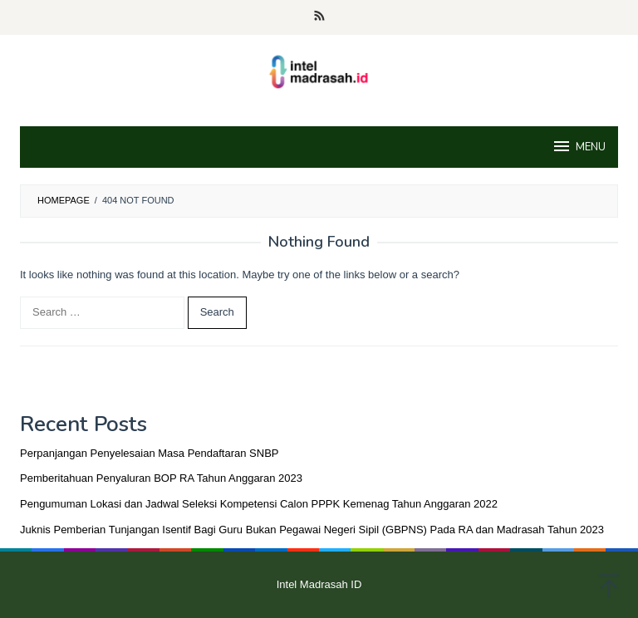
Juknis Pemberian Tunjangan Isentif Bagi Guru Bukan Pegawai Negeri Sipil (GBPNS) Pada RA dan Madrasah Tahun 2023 (312, 529)
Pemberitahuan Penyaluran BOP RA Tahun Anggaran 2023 (161, 478)
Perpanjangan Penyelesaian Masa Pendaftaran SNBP (149, 453)
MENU (579, 146)
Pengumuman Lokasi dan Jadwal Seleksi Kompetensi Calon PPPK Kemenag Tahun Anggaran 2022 (259, 504)
